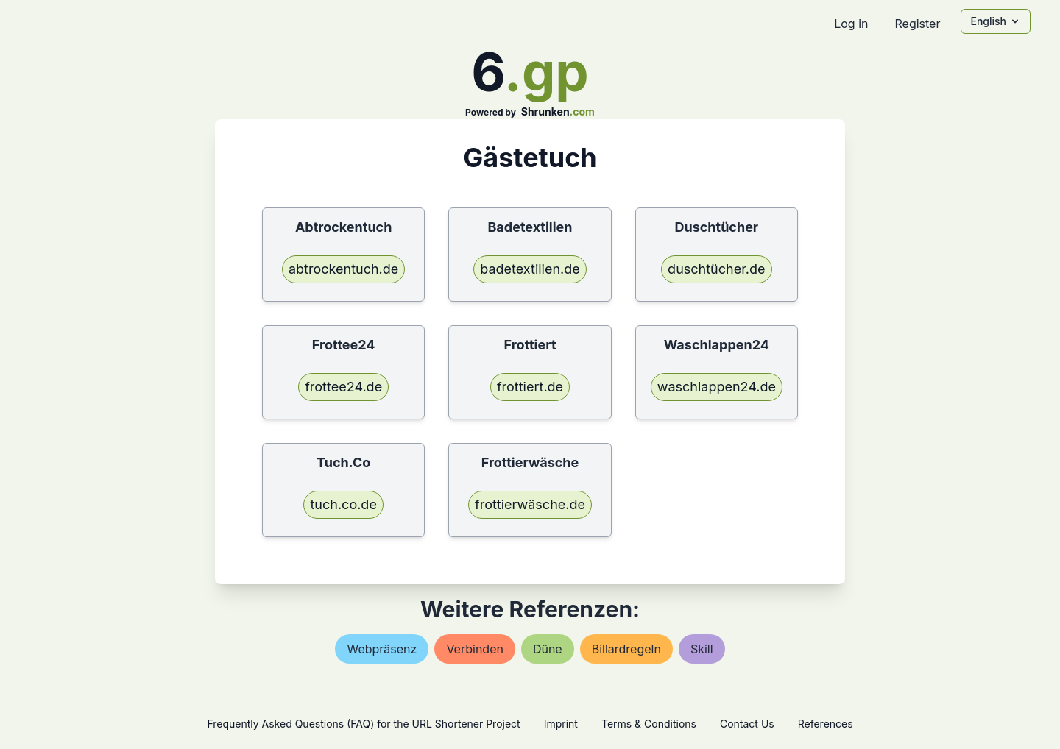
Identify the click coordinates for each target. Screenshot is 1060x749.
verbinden (475, 649)
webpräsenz (382, 649)
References (825, 723)
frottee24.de (343, 386)
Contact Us (747, 723)
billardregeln (626, 649)
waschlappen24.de (716, 386)
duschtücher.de (716, 269)
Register (917, 23)
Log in (851, 23)
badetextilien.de (530, 269)
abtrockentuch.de (343, 269)
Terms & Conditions (648, 723)
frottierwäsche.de (530, 504)
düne (547, 649)
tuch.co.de (343, 504)
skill (701, 649)
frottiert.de (530, 386)
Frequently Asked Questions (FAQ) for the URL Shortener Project (363, 723)
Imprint (561, 723)
